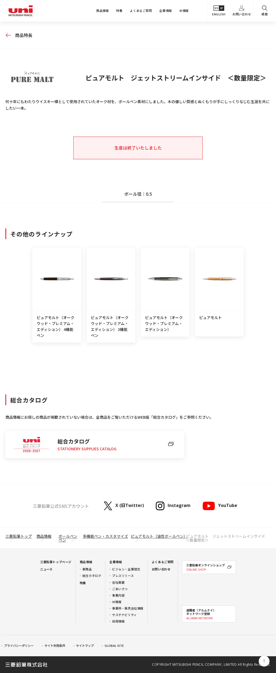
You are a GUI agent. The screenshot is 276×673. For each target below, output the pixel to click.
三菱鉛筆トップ (18, 536)
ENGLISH (219, 10)
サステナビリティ (124, 615)
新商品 (87, 569)
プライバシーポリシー (19, 645)
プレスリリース (123, 575)
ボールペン (67, 536)
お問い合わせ (241, 10)
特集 (119, 10)
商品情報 (102, 10)
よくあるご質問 (141, 10)
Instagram (173, 506)
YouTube (219, 506)
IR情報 (184, 10)
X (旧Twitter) (124, 506)
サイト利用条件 (54, 645)
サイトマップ (85, 645)
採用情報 (118, 621)
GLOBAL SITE (114, 645)
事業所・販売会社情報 (127, 608)
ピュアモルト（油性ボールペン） (159, 536)
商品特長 (23, 35)
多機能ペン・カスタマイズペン (93, 538)
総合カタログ (91, 575)
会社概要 (118, 582)
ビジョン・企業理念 (126, 569)
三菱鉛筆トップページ (55, 562)
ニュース (46, 569)
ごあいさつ (120, 589)
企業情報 (165, 10)
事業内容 (118, 595)
